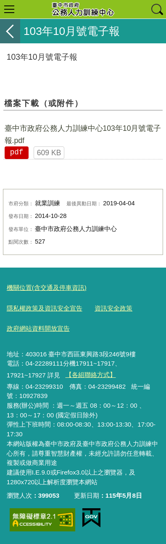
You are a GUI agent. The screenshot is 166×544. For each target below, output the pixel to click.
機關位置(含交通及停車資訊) (47, 287)
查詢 (157, 9)
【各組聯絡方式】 (91, 374)
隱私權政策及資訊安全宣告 (44, 308)
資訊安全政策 (113, 308)
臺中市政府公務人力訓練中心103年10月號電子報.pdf (83, 134)
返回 (10, 31)
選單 (9, 9)
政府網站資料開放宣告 (38, 328)
